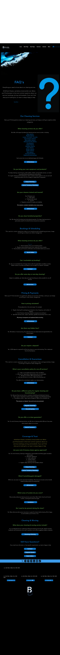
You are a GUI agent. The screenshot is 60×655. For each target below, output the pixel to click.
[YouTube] (37, 561)
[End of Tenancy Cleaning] (30, 185)
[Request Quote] (30, 552)
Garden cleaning (30, 150)
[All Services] (30, 162)
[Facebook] (28, 561)
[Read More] (19, 102)
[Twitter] (31, 561)
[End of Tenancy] (30, 427)
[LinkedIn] (34, 561)
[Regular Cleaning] (30, 406)
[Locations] (30, 502)
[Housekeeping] (30, 409)
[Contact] (30, 269)
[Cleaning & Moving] (30, 534)
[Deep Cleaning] (30, 182)
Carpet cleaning (30, 144)
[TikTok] (40, 561)
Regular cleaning (30, 135)
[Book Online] (30, 252)
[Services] (11, 580)
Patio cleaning (30, 152)
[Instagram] (25, 561)
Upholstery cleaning (30, 146)
